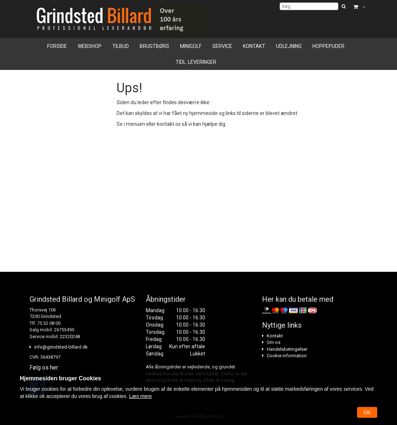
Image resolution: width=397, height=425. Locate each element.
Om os (273, 342)
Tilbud (120, 46)
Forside (57, 46)
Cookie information (287, 355)
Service (222, 46)
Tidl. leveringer (196, 62)
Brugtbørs (154, 46)
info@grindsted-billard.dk (61, 347)
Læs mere (140, 396)
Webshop (89, 46)
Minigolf (191, 46)
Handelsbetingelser (287, 349)
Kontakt (254, 46)
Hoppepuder (328, 46)
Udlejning (289, 46)
